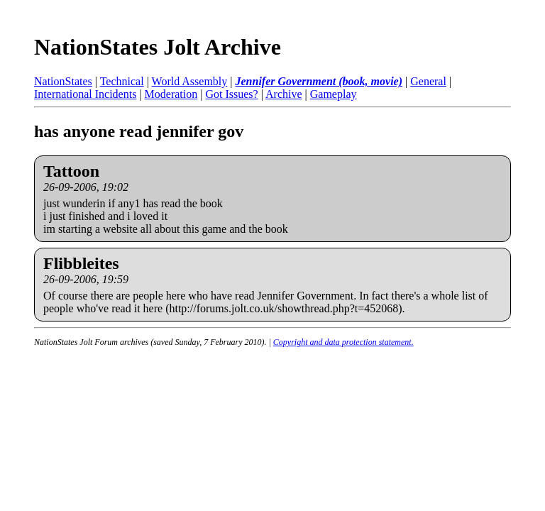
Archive (283, 94)
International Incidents (85, 94)
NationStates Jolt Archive (157, 47)
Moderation (171, 94)
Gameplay (333, 94)
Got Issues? (231, 94)
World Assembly (190, 81)
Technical (122, 81)
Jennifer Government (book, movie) (318, 81)
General (428, 81)
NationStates (63, 81)
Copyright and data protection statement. (343, 342)
